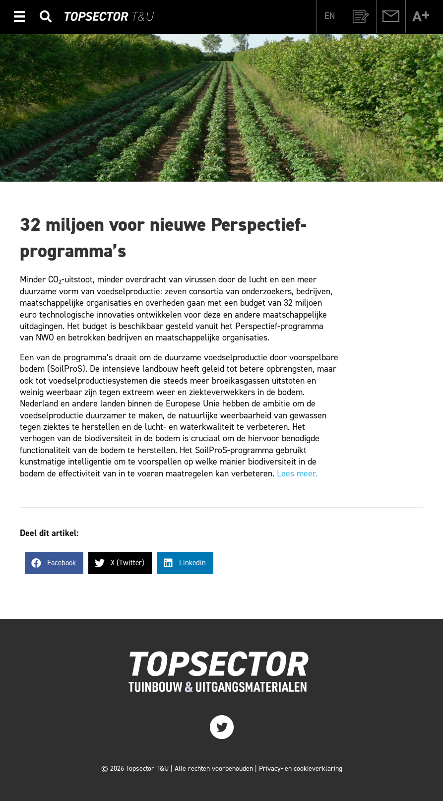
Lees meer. (297, 473)
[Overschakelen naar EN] (329, 15)
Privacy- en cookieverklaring (300, 768)
